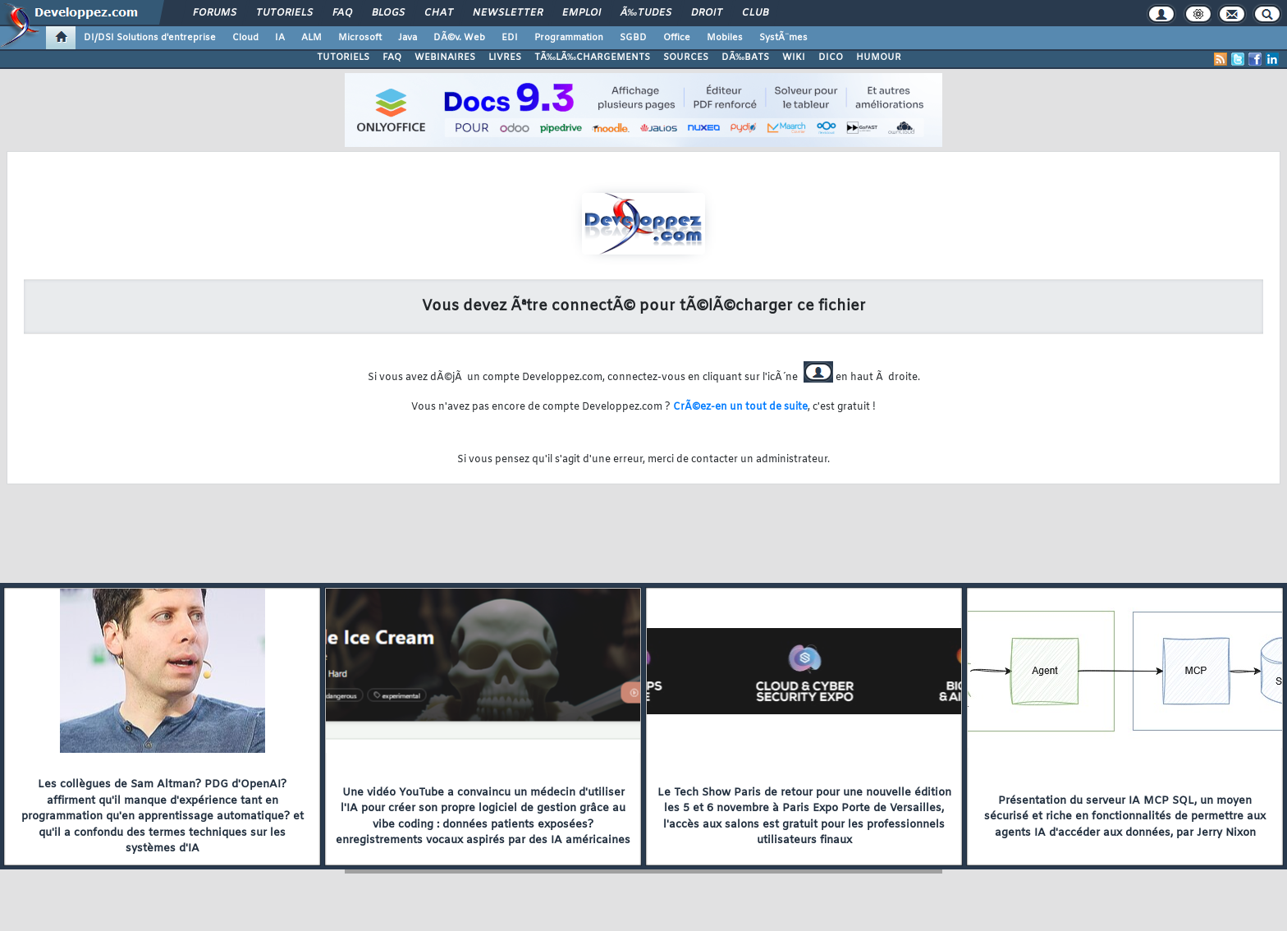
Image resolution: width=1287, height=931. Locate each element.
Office (676, 38)
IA (280, 38)
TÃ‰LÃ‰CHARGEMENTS (592, 57)
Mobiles (725, 38)
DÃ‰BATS (745, 57)
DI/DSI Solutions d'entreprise (150, 38)
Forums (214, 13)
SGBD (633, 38)
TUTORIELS (343, 57)
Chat (439, 13)
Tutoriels (284, 13)
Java (407, 38)
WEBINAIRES (444, 57)
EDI (510, 38)
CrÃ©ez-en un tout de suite (740, 407)
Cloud (245, 38)
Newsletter (507, 13)
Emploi (581, 13)
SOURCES (685, 57)
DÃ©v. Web (459, 38)
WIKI (793, 57)
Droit (706, 13)
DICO (830, 57)
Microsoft (360, 38)
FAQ (342, 13)
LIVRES (504, 57)
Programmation (568, 38)
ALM (311, 38)
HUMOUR (878, 57)
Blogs (388, 13)
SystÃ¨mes (783, 38)
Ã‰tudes (646, 13)
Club (755, 13)
